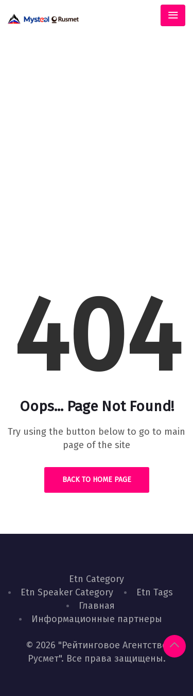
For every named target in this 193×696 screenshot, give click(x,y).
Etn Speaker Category (67, 592)
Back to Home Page (96, 479)
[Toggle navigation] (173, 15)
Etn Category (96, 579)
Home (60, 189)
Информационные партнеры (96, 619)
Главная (97, 605)
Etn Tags (154, 592)
